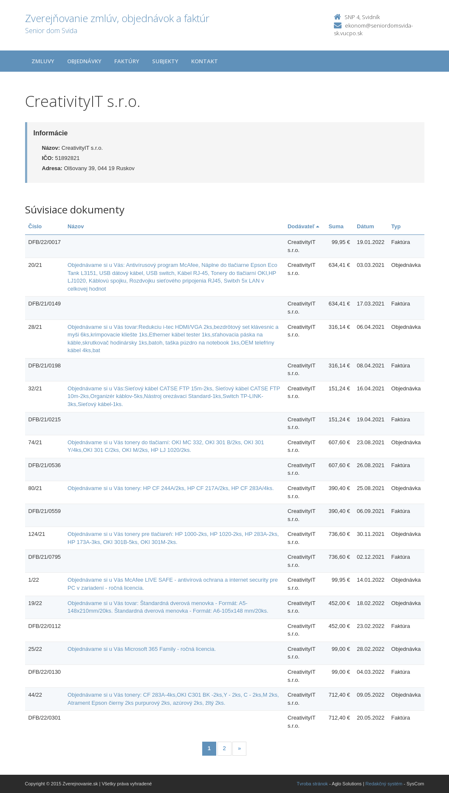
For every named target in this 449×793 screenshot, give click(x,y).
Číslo (35, 226)
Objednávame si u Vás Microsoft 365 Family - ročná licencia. (142, 649)
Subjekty (165, 61)
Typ (396, 226)
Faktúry (126, 61)
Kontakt (204, 61)
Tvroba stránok (312, 783)
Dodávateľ (303, 226)
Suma (335, 226)
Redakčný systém (383, 783)
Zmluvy (42, 61)
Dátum (365, 226)
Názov (76, 226)
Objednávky (84, 61)
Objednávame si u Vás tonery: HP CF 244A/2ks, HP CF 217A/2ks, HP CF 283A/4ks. (171, 488)
